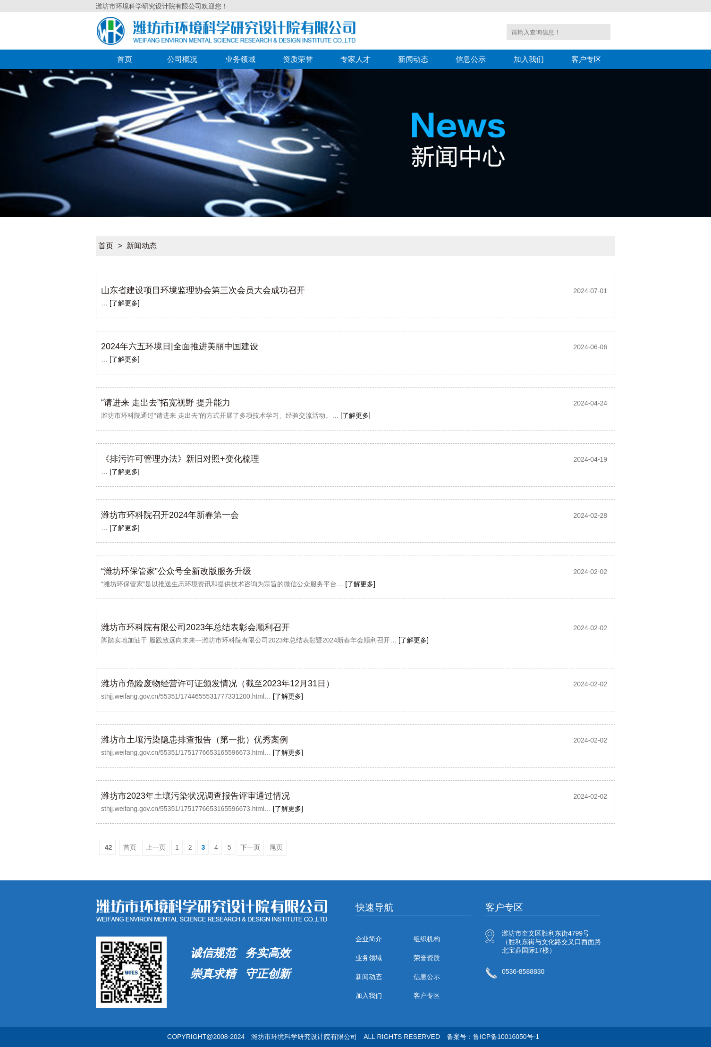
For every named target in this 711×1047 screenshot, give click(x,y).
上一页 (156, 847)
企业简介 (369, 939)
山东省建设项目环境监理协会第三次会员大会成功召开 (203, 290)
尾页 (276, 847)
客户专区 (586, 59)
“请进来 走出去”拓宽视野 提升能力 (165, 402)
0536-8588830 (523, 971)
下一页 (250, 847)
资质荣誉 (298, 59)
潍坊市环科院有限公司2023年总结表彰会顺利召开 (195, 627)
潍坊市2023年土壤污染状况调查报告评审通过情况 (195, 796)
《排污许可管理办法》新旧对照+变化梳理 (180, 459)
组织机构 (427, 939)
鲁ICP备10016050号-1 (506, 1036)
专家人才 (355, 59)
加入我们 (529, 59)
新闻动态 (413, 59)
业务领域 (240, 59)
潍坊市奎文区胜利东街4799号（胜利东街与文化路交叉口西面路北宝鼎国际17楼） (551, 941)
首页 (124, 59)
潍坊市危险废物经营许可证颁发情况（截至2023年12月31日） (217, 683)
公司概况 (182, 59)
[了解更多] (125, 303)
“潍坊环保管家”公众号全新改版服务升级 (176, 571)
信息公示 (471, 59)
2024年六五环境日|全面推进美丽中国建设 (179, 346)
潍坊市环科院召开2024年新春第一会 (170, 515)
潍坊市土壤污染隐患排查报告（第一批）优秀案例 (194, 739)
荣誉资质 (427, 958)
